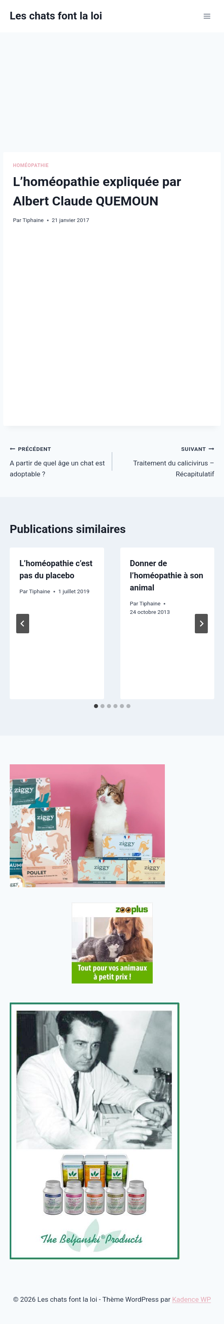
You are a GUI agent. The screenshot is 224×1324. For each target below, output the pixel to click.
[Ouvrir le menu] (206, 16)
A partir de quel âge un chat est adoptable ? (57, 460)
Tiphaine (33, 220)
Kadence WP (191, 1299)
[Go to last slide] (22, 623)
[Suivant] (201, 623)
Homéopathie (31, 165)
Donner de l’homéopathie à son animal (166, 575)
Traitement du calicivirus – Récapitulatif (167, 460)
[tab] (96, 706)
